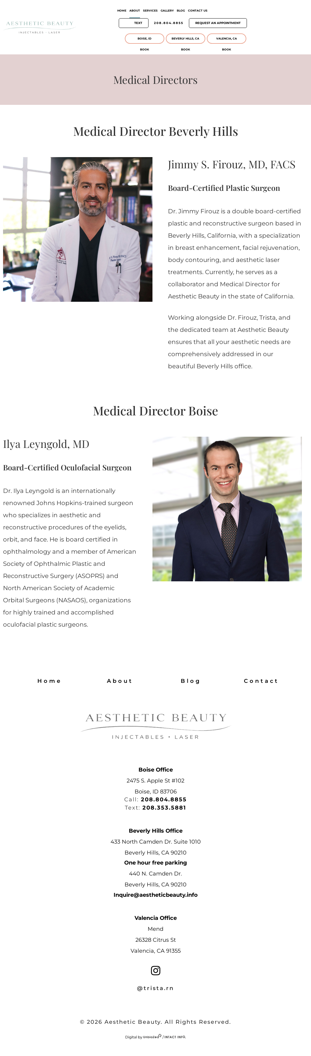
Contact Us (197, 10)
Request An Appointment (218, 23)
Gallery (167, 10)
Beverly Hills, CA (185, 38)
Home (121, 10)
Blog (181, 10)
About (134, 10)
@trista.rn (155, 988)
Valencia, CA (226, 38)
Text (138, 23)
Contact (261, 681)
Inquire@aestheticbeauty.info (156, 895)
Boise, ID (144, 38)
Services (150, 10)
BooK (144, 49)
